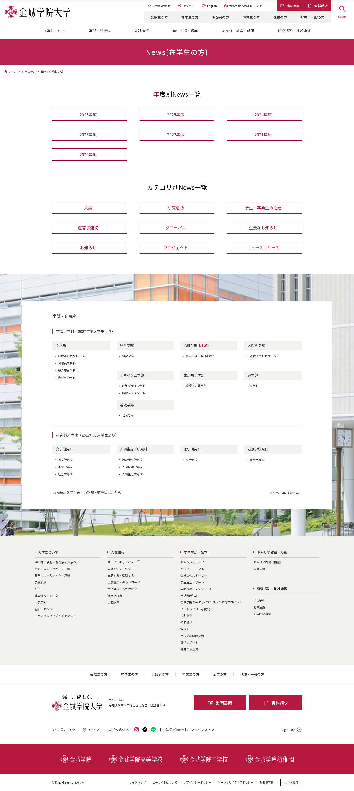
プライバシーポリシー (197, 783)
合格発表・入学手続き (122, 589)
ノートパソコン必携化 (195, 609)
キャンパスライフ (192, 563)
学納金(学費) (188, 596)
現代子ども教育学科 (263, 356)
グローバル (175, 228)
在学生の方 (189, 17)
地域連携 (259, 608)
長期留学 (186, 616)
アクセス (186, 5)
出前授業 (113, 603)
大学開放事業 (262, 614)
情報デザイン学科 (134, 393)
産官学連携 (88, 228)
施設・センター (45, 609)
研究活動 (175, 208)
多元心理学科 (200, 356)
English (209, 5)
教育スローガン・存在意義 (52, 576)
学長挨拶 (40, 583)
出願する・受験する (120, 576)
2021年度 (263, 135)
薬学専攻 (192, 460)
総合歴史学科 (67, 371)
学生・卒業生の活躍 (263, 208)
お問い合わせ (159, 5)
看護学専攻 (257, 460)
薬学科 (254, 386)
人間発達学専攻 (132, 467)
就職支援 (259, 569)
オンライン (200, 730)
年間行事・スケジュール (196, 589)
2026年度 (88, 115)
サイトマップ (137, 783)
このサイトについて (164, 783)
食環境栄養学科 (196, 386)
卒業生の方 (251, 17)
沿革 (37, 589)
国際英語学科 (67, 364)
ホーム (12, 71)
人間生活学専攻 (132, 474)
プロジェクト (175, 248)
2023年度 (88, 135)
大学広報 (40, 603)
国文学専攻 (65, 460)
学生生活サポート (192, 583)
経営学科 (128, 356)
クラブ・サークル (192, 569)
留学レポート (189, 643)
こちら (116, 493)
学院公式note (173, 730)
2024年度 (263, 115)
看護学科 (128, 416)
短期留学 (186, 623)
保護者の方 (220, 17)
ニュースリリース (263, 248)
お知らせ (88, 248)
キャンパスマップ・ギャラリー (55, 616)
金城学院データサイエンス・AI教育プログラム (211, 603)
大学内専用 (291, 783)
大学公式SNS (118, 730)
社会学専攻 (65, 474)
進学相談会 (114, 596)
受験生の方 (159, 17)
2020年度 (88, 155)
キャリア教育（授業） (268, 563)
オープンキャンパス (120, 563)
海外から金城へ (190, 650)
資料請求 (317, 5)
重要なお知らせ (263, 228)
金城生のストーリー (193, 576)
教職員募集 (267, 783)
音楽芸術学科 (67, 378)
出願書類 (290, 5)
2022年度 (175, 135)
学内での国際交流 (192, 636)
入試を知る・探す (119, 569)
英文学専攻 (65, 467)
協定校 (184, 630)
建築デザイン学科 (134, 386)
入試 (88, 208)
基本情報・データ (46, 596)
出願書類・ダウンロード (123, 583)
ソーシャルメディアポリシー (235, 783)
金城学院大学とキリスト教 (52, 569)
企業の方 (280, 17)
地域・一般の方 (312, 17)
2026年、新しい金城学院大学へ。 (57, 563)
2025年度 (175, 115)
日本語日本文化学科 (71, 356)
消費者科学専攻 (132, 460)
